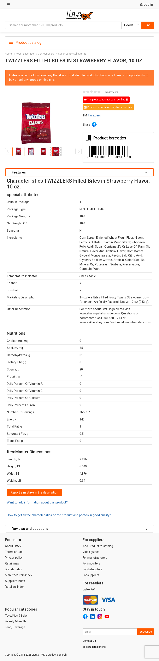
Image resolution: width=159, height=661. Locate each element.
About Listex (13, 546)
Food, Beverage (25, 53)
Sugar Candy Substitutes (72, 53)
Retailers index (14, 586)
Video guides (91, 551)
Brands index (13, 569)
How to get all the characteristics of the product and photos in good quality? (59, 515)
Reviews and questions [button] (79, 529)
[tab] (79, 42)
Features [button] (79, 172)
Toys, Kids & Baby (16, 615)
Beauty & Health (15, 621)
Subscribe (146, 631)
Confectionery (46, 53)
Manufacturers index (18, 575)
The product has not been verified (106, 99)
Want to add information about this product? (37, 502)
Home (8, 53)
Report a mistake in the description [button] (34, 492)
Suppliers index (15, 581)
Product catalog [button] (25, 42)
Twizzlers (94, 115)
